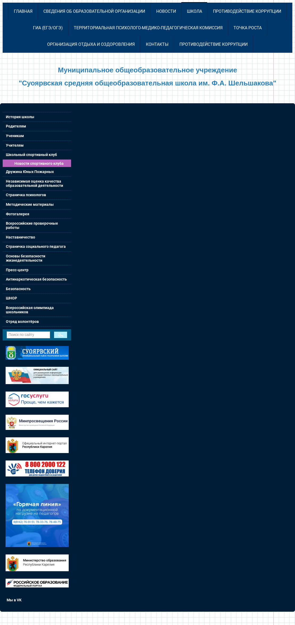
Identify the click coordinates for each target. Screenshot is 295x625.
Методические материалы (30, 204)
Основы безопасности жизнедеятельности (25, 258)
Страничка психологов (26, 195)
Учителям (15, 145)
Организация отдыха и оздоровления (91, 44)
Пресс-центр (17, 270)
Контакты (157, 44)
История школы (20, 117)
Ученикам (15, 136)
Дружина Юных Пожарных (30, 172)
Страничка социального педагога (36, 246)
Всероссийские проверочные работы (32, 225)
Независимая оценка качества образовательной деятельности (34, 183)
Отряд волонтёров (22, 321)
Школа (194, 11)
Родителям (16, 126)
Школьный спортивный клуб (31, 155)
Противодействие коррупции (247, 11)
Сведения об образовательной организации (94, 11)
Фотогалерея (17, 214)
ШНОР (11, 298)
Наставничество (20, 237)
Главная (23, 11)
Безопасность (18, 289)
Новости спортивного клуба (39, 163)
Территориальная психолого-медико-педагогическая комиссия (148, 27)
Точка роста (247, 27)
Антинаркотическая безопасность (36, 279)
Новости (166, 11)
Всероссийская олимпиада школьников (30, 310)
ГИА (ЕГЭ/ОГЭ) (48, 27)
